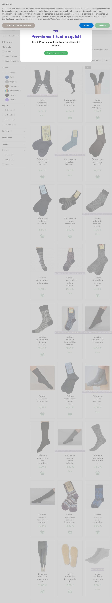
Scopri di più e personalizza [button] (18, 25)
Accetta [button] (102, 25)
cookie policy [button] (98, 11)
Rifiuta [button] (86, 25)
